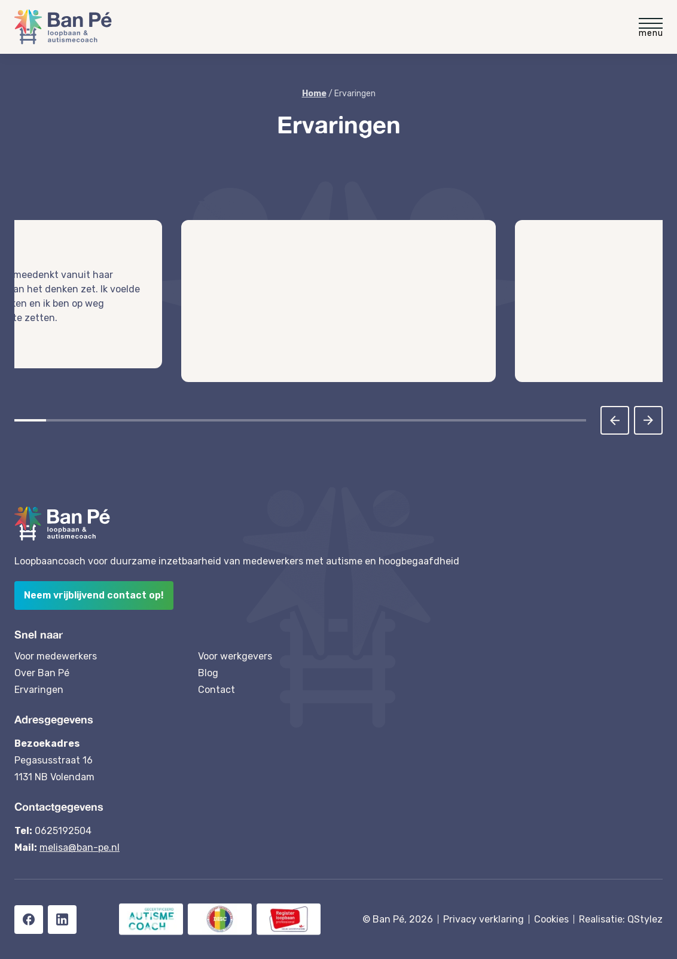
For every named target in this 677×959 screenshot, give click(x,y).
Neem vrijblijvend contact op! (94, 595)
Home (314, 93)
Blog (208, 673)
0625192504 (63, 830)
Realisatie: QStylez (621, 919)
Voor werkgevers (235, 656)
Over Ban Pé (41, 673)
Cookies (551, 919)
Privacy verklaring (483, 919)
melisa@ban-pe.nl (79, 847)
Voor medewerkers (55, 656)
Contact (216, 689)
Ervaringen (38, 689)
